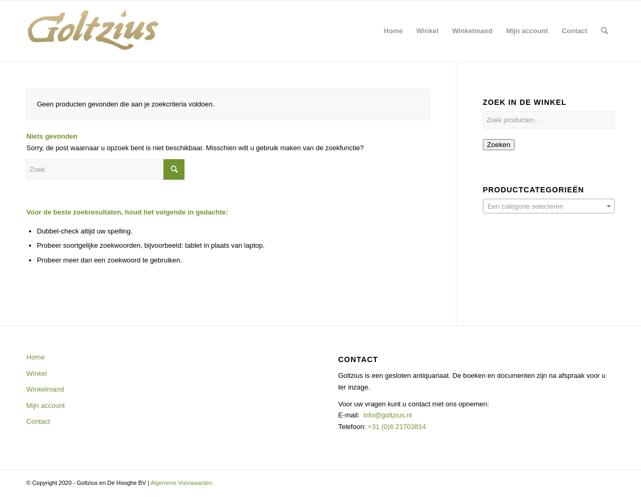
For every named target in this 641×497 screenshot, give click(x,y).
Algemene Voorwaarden (181, 483)
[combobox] (549, 206)
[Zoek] (604, 31)
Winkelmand (45, 389)
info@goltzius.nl (387, 415)
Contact (38, 421)
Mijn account (45, 406)
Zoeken (498, 145)
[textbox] (548, 206)
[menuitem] (393, 31)
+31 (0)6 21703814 (396, 427)
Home (35, 357)
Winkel (36, 373)
